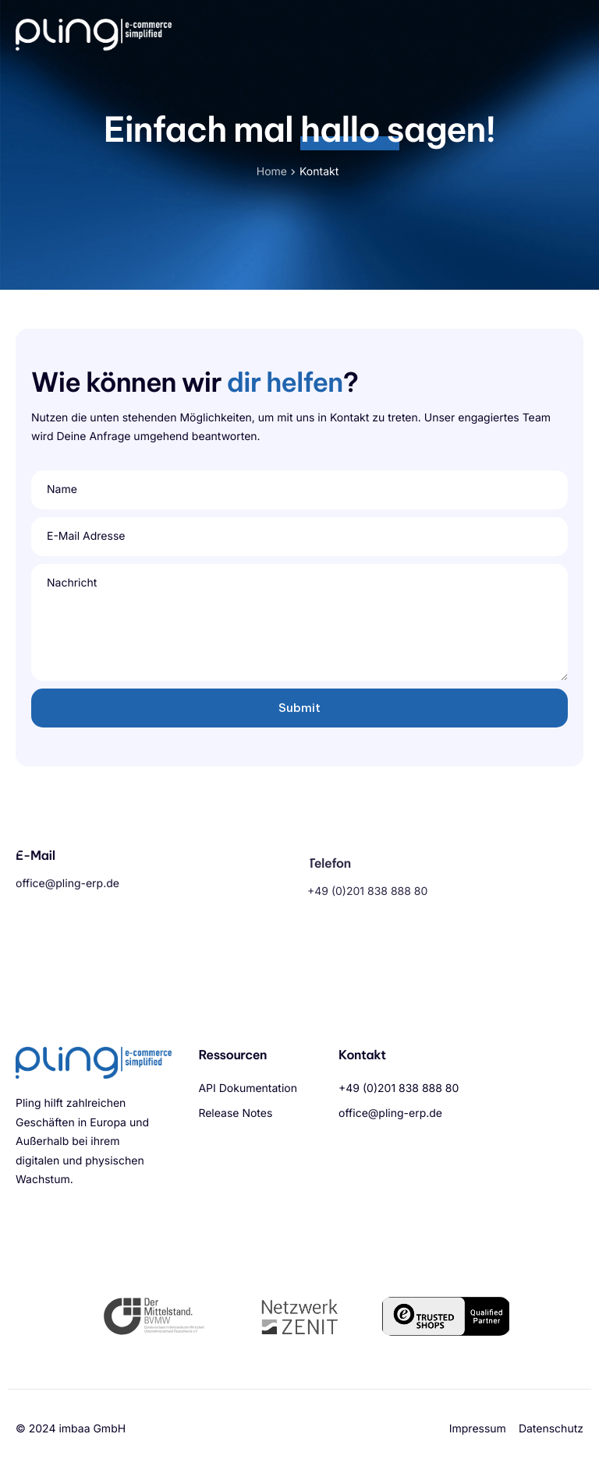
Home (272, 171)
